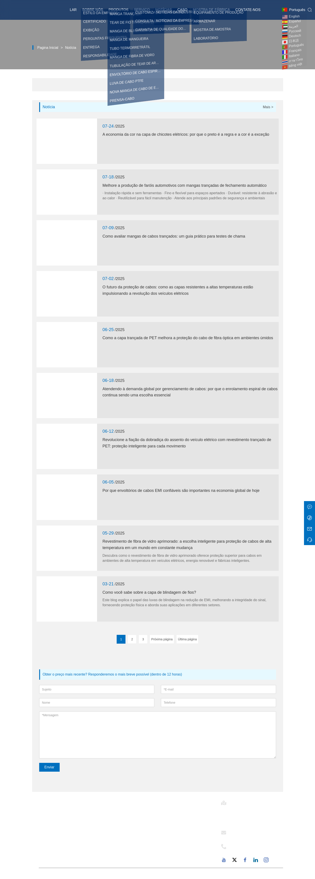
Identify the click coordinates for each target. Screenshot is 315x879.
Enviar (49, 767)
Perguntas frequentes (180, 851)
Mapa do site (112, 843)
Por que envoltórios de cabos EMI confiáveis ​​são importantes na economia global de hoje (181, 490)
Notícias (163, 10)
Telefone (241, 845)
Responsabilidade (176, 836)
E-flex (166, 813)
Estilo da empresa (177, 821)
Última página (187, 639)
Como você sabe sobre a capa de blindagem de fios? (149, 592)
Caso (182, 10)
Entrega (108, 813)
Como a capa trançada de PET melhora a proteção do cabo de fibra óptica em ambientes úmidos (188, 338)
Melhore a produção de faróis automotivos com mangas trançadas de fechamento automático (185, 185)
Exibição (108, 836)
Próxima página (162, 639)
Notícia (70, 47)
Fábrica (167, 843)
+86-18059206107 (247, 850)
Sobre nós (92, 10)
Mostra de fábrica (211, 10)
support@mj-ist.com (248, 836)
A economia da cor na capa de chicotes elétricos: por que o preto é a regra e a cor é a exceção (186, 134)
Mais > (268, 107)
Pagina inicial (47, 47)
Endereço (242, 801)
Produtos (118, 10)
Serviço (142, 10)
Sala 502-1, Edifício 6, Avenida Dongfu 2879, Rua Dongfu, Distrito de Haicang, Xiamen (251, 815)
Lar (73, 10)
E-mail (237, 831)
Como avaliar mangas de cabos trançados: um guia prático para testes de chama (174, 236)
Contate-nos (247, 10)
